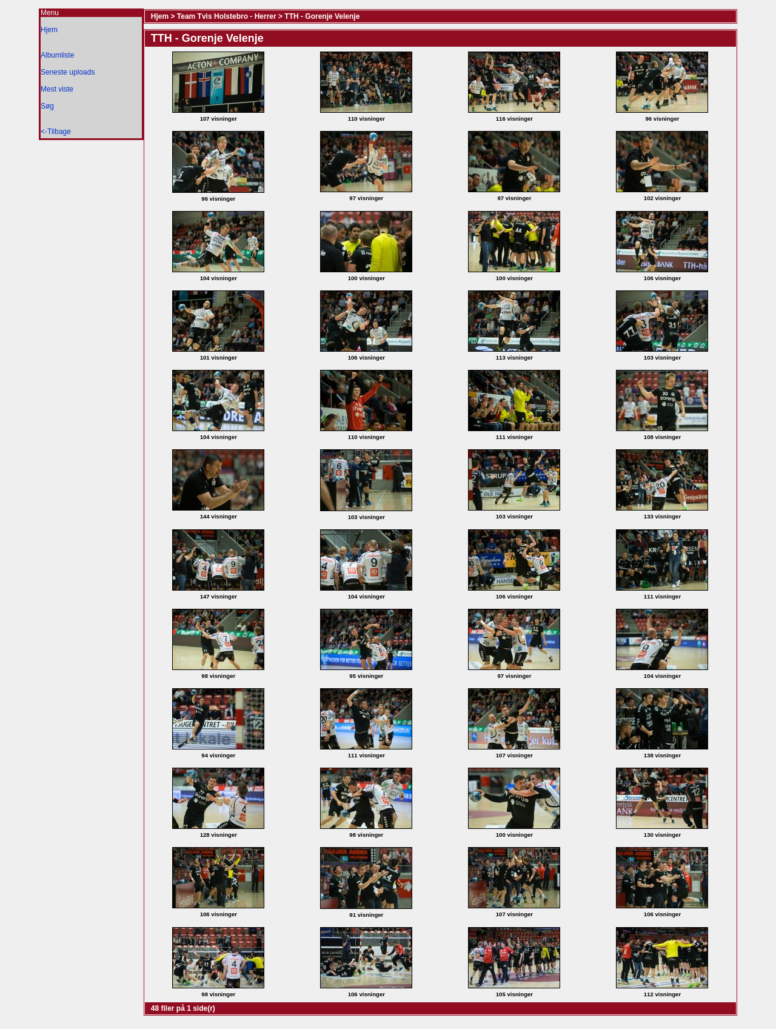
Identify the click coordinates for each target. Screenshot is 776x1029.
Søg (47, 106)
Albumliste (57, 55)
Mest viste (57, 89)
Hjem (49, 29)
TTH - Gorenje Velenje (322, 16)
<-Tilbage (56, 131)
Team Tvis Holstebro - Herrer (226, 16)
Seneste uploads (68, 72)
